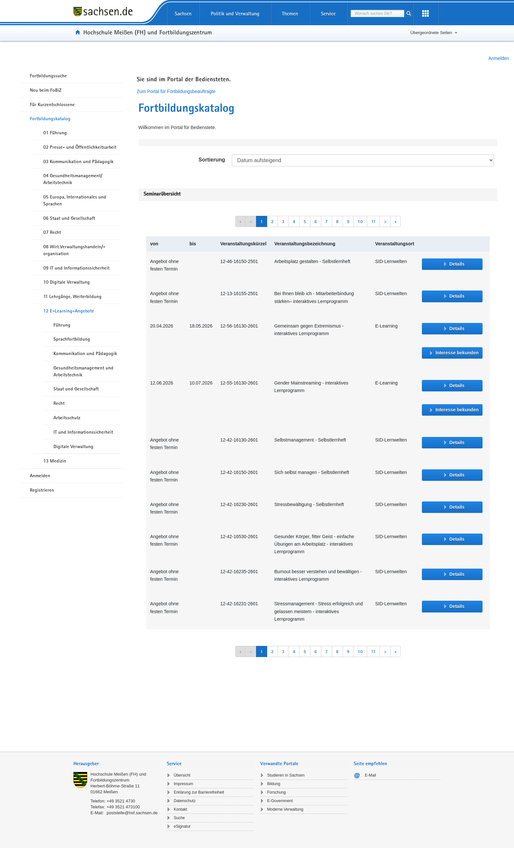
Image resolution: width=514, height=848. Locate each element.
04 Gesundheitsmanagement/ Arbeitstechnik (72, 179)
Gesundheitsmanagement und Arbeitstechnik (83, 371)
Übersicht (182, 775)
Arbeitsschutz (66, 418)
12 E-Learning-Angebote (68, 311)
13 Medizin (54, 461)
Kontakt (180, 809)
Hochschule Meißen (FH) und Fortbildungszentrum (147, 32)
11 (373, 221)
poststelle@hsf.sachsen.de (132, 812)
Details (457, 264)
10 (360, 221)
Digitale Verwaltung (73, 446)
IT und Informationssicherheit (83, 432)
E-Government (280, 801)
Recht (59, 403)
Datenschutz (185, 801)
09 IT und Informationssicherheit (76, 268)
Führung (61, 325)
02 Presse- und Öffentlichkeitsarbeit (79, 147)
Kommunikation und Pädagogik (85, 353)
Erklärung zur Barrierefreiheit (199, 792)
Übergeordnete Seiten (431, 32)
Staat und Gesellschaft (76, 389)
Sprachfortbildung (71, 339)
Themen (290, 13)
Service (328, 13)
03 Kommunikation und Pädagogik (78, 161)
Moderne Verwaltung (285, 809)
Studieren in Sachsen (286, 775)
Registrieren (42, 490)
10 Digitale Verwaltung (66, 282)
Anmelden (498, 58)
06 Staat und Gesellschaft (69, 218)
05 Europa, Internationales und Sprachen (74, 200)
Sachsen (183, 13)
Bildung (273, 784)
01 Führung (55, 133)
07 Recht (52, 232)
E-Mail (370, 775)
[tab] (116, 764)
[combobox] (377, 13)
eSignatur (182, 826)
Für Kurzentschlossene (52, 104)
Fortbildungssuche (48, 76)
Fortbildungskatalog (50, 119)
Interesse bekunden (457, 352)
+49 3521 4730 (121, 801)
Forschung (276, 792)
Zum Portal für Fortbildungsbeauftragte (176, 91)
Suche (179, 818)
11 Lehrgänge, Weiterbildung (72, 296)
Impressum (183, 784)
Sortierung (212, 159)
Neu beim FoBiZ (46, 90)
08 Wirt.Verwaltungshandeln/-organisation (74, 250)
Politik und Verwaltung (235, 13)
